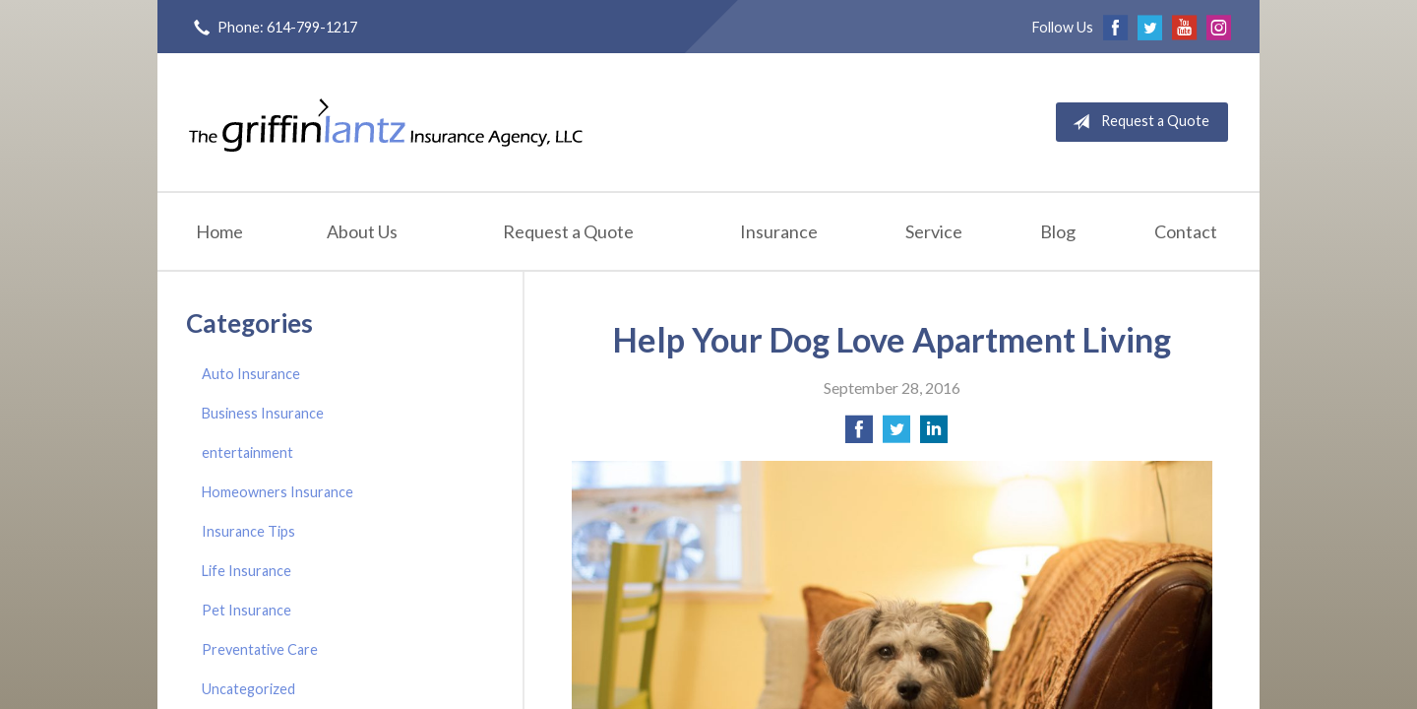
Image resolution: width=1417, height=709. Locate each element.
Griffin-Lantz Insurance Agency (386, 122)
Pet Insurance (246, 610)
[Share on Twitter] (896, 434)
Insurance (779, 231)
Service (933, 231)
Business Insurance (263, 413)
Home (219, 231)
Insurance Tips (248, 531)
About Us (362, 231)
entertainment (247, 452)
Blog (1058, 231)
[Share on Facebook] (859, 434)
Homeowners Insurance (277, 491)
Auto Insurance (251, 373)
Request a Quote (1137, 122)
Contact (1185, 231)
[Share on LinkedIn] (934, 434)
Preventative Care (260, 649)
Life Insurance (246, 570)
